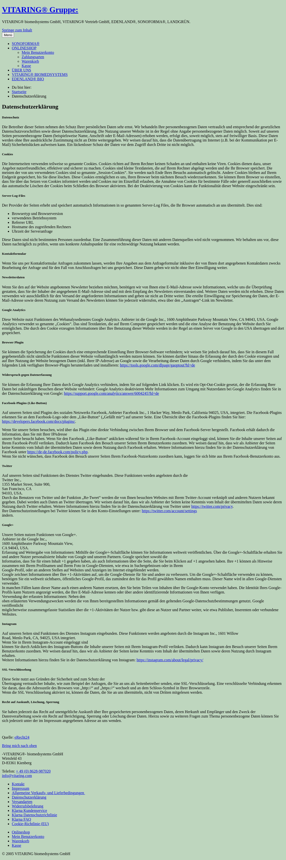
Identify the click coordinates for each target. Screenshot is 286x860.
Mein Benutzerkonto (38, 52)
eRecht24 (21, 737)
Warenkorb (30, 61)
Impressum (20, 788)
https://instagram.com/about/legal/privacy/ (170, 660)
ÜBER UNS (21, 70)
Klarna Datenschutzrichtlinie (34, 815)
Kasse (26, 66)
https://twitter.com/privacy (211, 506)
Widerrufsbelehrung (27, 806)
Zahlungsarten (33, 57)
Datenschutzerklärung (29, 797)
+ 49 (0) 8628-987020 (33, 771)
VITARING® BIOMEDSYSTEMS (40, 74)
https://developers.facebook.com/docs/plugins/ (38, 421)
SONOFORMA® (26, 44)
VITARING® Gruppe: (40, 9)
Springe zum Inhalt (17, 30)
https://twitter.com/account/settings (169, 511)
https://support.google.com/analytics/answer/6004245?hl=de (111, 393)
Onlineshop (21, 832)
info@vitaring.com (17, 776)
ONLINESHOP (24, 48)
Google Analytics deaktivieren (120, 389)
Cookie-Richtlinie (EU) (30, 824)
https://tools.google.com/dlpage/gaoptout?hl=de (157, 365)
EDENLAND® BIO (28, 79)
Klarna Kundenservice (29, 810)
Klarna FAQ (21, 819)
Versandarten (22, 802)
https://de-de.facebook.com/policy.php (57, 452)
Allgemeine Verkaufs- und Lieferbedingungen (48, 793)
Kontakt (18, 784)
